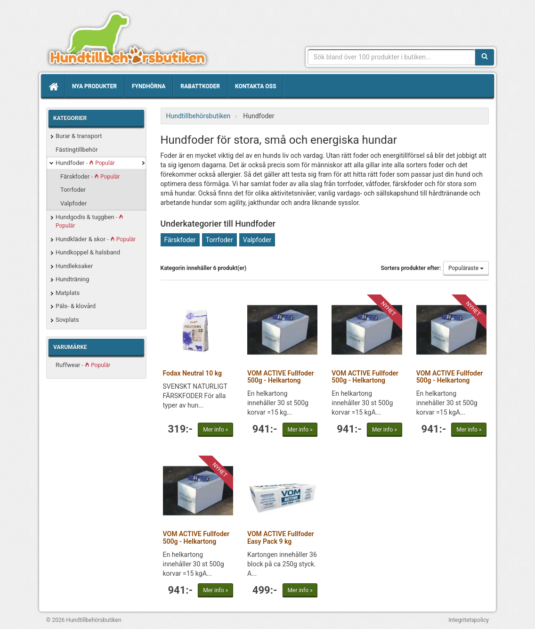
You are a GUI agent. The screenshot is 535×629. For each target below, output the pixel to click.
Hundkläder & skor (96, 239)
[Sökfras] (392, 57)
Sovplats (67, 319)
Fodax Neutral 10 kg (192, 373)
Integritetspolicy (468, 620)
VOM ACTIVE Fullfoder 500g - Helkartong (280, 376)
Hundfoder (85, 162)
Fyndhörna (148, 86)
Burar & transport (79, 135)
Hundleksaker (74, 266)
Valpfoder (73, 203)
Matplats (68, 292)
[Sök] (484, 57)
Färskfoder (90, 176)
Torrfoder (73, 189)
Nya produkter (94, 86)
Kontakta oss (255, 86)
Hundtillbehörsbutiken (127, 38)
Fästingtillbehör (77, 149)
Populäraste (466, 268)
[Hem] (53, 86)
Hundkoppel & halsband (88, 252)
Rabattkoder (200, 86)
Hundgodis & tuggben (89, 221)
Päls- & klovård (76, 306)
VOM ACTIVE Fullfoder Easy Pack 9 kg (280, 537)
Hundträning (72, 279)
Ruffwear (83, 364)
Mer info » (215, 429)
